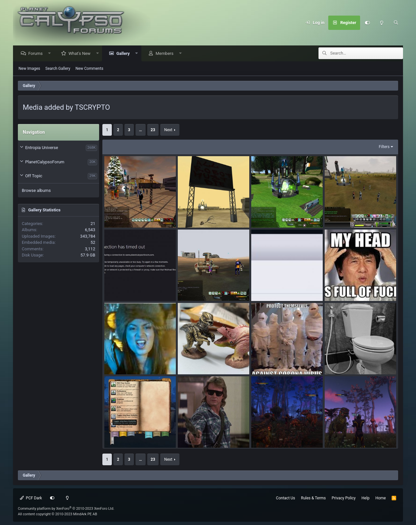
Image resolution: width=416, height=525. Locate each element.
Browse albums (36, 190)
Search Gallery (58, 69)
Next (168, 130)
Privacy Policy (344, 498)
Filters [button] (384, 147)
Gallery (124, 53)
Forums (37, 53)
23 (153, 130)
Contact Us (285, 498)
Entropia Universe (41, 147)
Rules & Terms (313, 498)
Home (380, 498)
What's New (81, 53)
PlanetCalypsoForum (44, 162)
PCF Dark (31, 498)
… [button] (140, 130)
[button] (51, 54)
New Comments (89, 69)
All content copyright (57, 514)
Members (166, 53)
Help (365, 498)
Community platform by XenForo (66, 508)
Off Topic (33, 176)
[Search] (396, 23)
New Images (29, 69)
